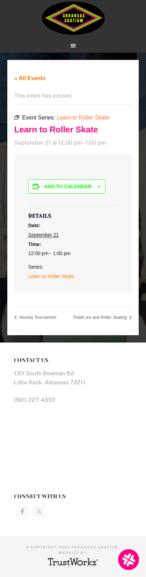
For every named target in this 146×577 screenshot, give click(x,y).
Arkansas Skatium (73, 18)
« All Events (30, 78)
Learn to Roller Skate (51, 276)
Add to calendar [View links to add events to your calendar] (68, 186)
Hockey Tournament (37, 317)
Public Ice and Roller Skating (100, 317)
